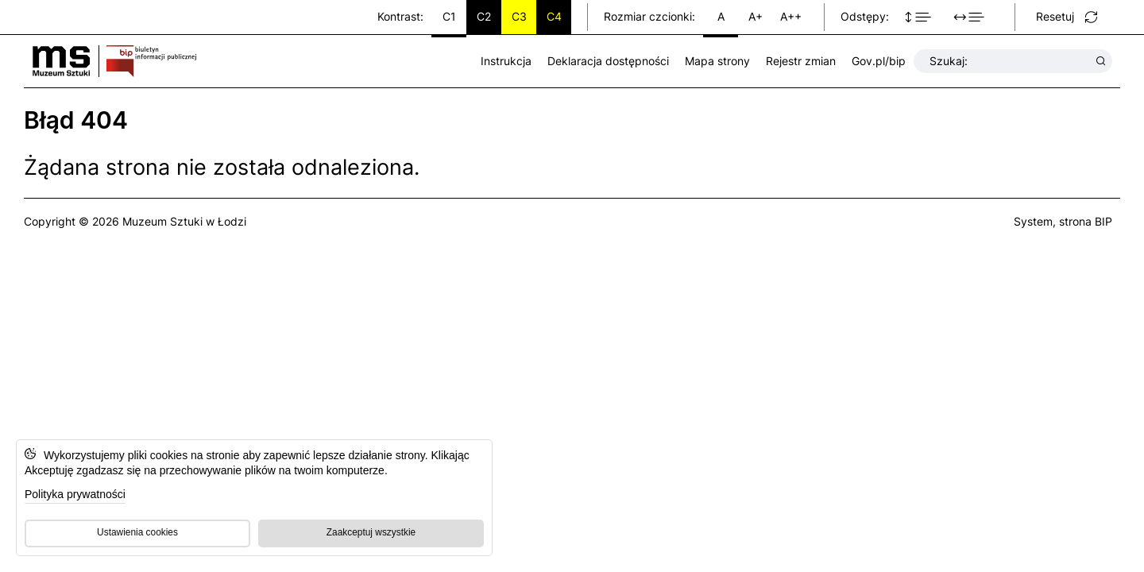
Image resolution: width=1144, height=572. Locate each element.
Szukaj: (1010, 61)
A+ (755, 16)
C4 (554, 16)
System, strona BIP (1063, 221)
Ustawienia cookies (137, 532)
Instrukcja (506, 61)
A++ (791, 16)
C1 (449, 16)
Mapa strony (717, 61)
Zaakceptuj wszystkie (371, 532)
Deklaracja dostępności (608, 61)
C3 (519, 16)
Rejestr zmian (801, 61)
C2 (484, 16)
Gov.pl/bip (879, 61)
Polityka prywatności (75, 494)
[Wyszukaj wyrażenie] (1101, 61)
